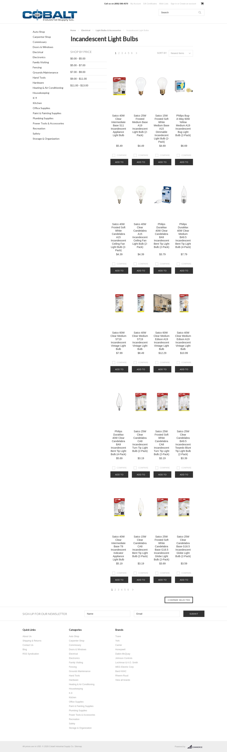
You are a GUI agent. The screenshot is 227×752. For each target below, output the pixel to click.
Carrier (118, 645)
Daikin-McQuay (122, 654)
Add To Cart (119, 163)
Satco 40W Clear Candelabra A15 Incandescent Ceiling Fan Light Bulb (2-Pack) (140, 235)
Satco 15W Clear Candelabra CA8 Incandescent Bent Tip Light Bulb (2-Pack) (140, 546)
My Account (135, 4)
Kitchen (37, 103)
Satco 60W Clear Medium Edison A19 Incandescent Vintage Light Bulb (161, 340)
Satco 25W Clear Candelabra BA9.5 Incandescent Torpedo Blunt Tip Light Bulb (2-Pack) (183, 443)
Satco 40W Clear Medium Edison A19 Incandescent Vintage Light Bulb (183, 340)
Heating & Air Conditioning (48, 87)
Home (73, 30)
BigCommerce (195, 747)
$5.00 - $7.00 (77, 65)
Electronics (39, 57)
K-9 (35, 97)
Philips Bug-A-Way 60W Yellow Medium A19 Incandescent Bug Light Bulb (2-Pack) (183, 125)
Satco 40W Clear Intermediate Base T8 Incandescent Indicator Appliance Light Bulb (118, 548)
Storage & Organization (46, 138)
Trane (118, 636)
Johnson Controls (123, 658)
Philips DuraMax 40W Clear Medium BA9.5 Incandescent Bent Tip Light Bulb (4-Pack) (183, 235)
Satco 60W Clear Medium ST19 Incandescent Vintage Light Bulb (118, 340)
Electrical (38, 52)
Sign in (174, 4)
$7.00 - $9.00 (77, 72)
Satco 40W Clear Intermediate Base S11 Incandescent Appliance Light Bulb (118, 125)
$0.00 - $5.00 (77, 58)
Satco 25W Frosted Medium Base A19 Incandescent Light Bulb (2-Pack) (140, 125)
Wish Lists (163, 4)
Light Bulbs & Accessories (108, 30)
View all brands (122, 680)
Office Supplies (41, 108)
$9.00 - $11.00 (78, 78)
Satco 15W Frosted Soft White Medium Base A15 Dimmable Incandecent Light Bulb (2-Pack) (161, 128)
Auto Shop (39, 31)
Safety (36, 133)
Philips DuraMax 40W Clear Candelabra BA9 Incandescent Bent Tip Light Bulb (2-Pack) (161, 235)
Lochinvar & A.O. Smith (126, 662)
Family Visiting (41, 62)
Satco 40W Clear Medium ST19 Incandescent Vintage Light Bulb (140, 340)
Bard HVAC (120, 671)
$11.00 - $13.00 (79, 85)
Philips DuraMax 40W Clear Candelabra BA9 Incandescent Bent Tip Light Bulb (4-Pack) (118, 443)
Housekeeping (41, 92)
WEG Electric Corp (124, 667)
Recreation (39, 128)
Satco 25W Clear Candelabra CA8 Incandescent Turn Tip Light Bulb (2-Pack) (140, 441)
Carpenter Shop (42, 36)
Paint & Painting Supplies (47, 113)
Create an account (188, 4)
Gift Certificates (150, 4)
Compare (122, 155)
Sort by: (162, 53)
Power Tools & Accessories (48, 123)
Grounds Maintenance (45, 72)
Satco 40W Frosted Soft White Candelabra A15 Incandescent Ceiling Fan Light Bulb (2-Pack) (118, 237)
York (117, 640)
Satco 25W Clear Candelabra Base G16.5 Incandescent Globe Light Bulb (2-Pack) (183, 546)
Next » (133, 590)
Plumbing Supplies (43, 118)
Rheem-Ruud (121, 675)
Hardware (38, 82)
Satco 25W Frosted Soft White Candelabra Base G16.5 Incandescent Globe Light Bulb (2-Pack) (161, 548)
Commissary (40, 41)
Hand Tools (39, 77)
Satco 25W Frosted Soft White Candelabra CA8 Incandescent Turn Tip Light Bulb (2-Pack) (161, 443)
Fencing (37, 67)
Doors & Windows (43, 47)
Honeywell (120, 649)
